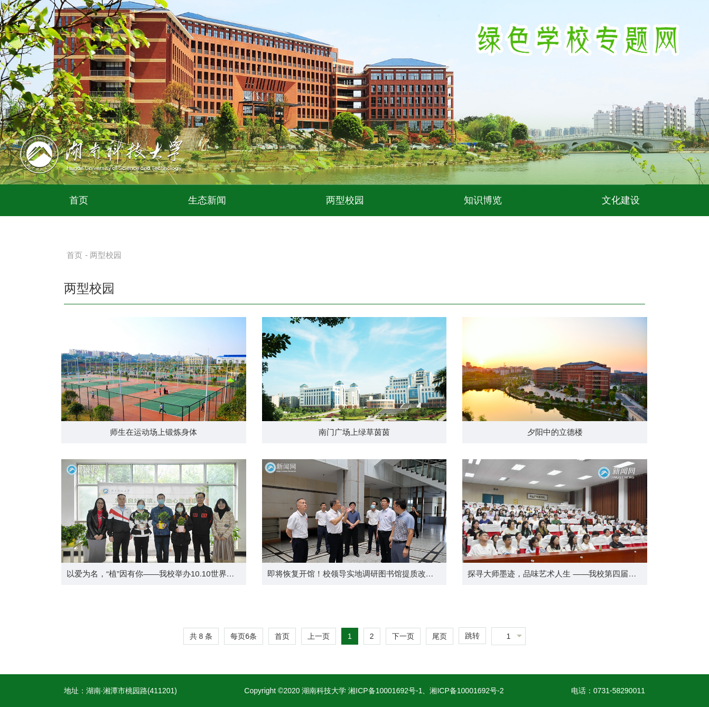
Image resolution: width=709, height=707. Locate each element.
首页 (78, 200)
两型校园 (345, 200)
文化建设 (621, 200)
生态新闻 (207, 200)
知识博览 (483, 200)
